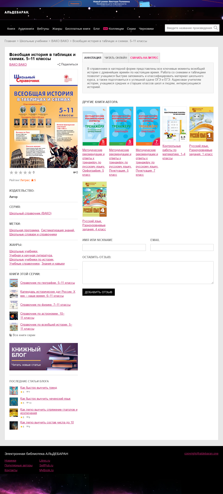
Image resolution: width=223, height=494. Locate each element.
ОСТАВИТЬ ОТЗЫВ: (96, 257)
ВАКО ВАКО (60, 41)
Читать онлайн (116, 57)
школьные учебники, (23, 251)
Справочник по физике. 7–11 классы (45, 304)
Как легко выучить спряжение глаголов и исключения (48, 411)
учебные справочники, (24, 263)
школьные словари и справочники (33, 234)
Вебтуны (43, 28)
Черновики (146, 28)
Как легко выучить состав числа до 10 (47, 422)
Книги (11, 28)
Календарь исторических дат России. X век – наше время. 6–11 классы (47, 293)
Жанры (57, 28)
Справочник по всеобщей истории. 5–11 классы (46, 326)
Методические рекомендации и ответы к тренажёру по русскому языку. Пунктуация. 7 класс (147, 162)
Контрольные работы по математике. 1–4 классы (174, 152)
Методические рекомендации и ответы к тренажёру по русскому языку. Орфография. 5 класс (93, 162)
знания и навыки (53, 263)
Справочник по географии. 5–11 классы (47, 282)
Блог (97, 28)
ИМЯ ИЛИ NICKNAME (97, 240)
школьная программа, (24, 230)
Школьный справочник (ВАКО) (30, 213)
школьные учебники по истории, (31, 259)
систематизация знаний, (58, 230)
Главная (10, 41)
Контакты (11, 470)
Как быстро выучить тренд (38, 387)
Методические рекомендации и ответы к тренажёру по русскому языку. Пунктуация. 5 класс (120, 162)
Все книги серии (24, 335)
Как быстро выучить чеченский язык (45, 398)
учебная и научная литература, (31, 255)
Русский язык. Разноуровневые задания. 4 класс (94, 225)
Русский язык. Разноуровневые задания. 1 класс (201, 150)
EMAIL (155, 240)
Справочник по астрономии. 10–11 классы (42, 315)
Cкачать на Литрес (144, 57)
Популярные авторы (19, 465)
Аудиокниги (26, 28)
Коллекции (116, 28)
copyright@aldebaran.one (201, 453)
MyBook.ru (46, 470)
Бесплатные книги (77, 28)
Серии (131, 28)
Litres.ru (44, 460)
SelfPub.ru (46, 465)
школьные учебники (33, 41)
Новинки (10, 460)
